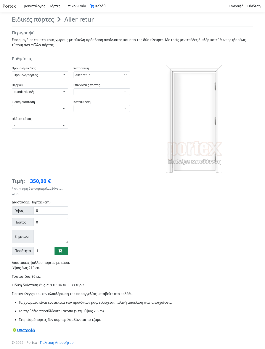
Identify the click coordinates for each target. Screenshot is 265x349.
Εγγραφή (236, 6)
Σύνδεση (254, 6)
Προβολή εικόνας (24, 68)
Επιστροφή (24, 330)
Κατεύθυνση (82, 102)
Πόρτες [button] (54, 6)
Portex (9, 6)
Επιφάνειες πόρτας (87, 85)
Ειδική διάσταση (23, 102)
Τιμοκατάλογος (33, 6)
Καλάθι (98, 6)
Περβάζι (17, 85)
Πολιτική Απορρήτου (57, 342)
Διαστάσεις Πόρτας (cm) (31, 202)
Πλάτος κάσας (22, 119)
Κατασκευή (81, 68)
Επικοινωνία (76, 6)
